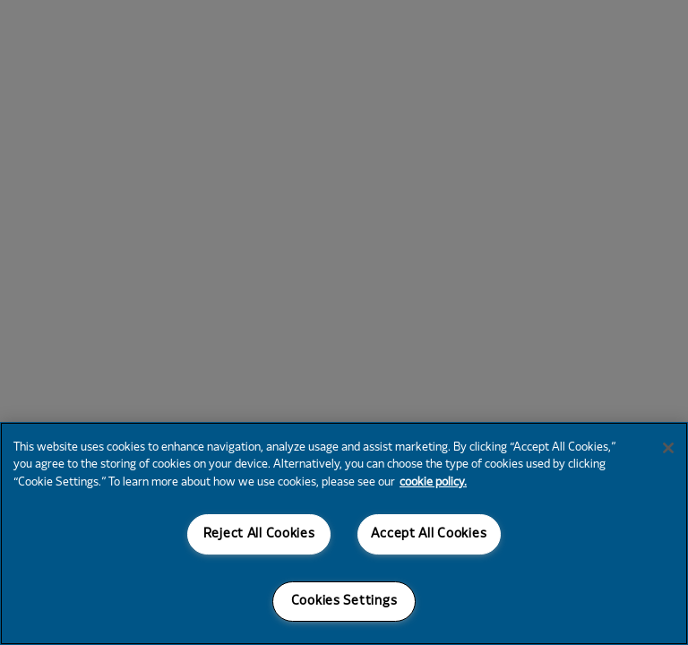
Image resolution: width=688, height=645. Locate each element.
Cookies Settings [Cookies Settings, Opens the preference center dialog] (344, 601)
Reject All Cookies (259, 534)
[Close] (668, 448)
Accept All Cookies (428, 534)
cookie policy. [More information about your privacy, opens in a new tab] (433, 483)
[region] (344, 533)
